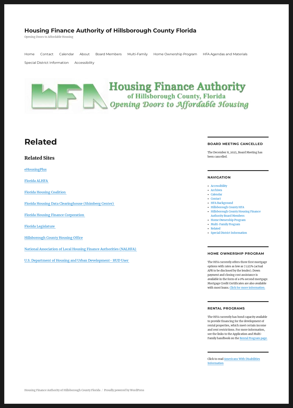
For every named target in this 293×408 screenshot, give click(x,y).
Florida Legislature (40, 226)
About (85, 54)
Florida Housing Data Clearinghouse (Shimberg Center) (69, 203)
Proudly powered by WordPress (124, 390)
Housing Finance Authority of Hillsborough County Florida (110, 30)
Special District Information (46, 63)
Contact (47, 54)
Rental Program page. (253, 338)
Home (29, 54)
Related (215, 228)
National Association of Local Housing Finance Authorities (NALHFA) (80, 249)
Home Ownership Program (175, 54)
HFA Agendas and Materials (225, 54)
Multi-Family (137, 54)
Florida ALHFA (36, 181)
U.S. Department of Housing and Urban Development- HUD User (76, 260)
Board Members (108, 54)
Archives (216, 190)
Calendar (66, 54)
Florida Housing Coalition (45, 192)
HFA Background (222, 203)
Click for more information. (247, 287)
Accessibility (84, 63)
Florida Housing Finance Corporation (54, 215)
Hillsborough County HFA (227, 207)
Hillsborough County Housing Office (53, 238)
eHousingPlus (35, 169)
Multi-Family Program (225, 224)
